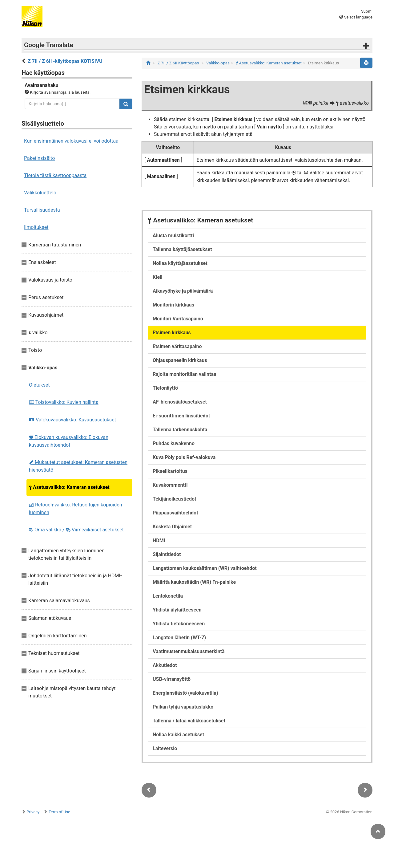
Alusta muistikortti (173, 235)
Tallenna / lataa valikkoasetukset (189, 721)
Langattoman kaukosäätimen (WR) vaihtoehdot (205, 568)
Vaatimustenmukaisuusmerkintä (189, 651)
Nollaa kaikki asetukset (178, 734)
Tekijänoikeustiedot (174, 499)
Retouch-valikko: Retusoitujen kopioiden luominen (75, 508)
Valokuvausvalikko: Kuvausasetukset (72, 420)
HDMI (159, 540)
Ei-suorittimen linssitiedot (181, 416)
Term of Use (59, 812)
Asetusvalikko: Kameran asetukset (69, 487)
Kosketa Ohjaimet (172, 527)
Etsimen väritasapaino (177, 346)
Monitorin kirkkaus (173, 305)
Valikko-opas (218, 63)
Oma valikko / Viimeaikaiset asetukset (76, 530)
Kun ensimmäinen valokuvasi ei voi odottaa (71, 141)
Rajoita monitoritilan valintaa (184, 374)
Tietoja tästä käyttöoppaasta (55, 175)
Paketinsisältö (39, 158)
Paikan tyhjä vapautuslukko (183, 707)
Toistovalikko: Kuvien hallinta (63, 402)
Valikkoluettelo (40, 193)
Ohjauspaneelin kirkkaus (180, 360)
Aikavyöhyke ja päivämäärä (183, 291)
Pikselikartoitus (170, 471)
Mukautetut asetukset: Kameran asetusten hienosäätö (78, 466)
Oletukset (39, 385)
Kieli (158, 277)
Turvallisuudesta (42, 210)
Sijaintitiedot (167, 554)
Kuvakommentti (170, 485)
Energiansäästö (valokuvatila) (185, 693)
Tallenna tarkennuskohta (180, 430)
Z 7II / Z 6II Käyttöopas (178, 63)
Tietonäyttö (165, 388)
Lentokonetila (168, 596)
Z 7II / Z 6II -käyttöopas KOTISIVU (65, 61)
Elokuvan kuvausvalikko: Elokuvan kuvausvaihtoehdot (68, 441)
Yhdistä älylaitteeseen (177, 610)
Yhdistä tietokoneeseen (179, 624)
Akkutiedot (165, 665)
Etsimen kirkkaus (172, 332)
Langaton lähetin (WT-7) (179, 637)
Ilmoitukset (36, 227)
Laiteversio (165, 748)
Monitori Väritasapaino (178, 319)
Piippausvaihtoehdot (175, 513)
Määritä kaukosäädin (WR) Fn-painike (194, 582)
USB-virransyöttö (172, 679)
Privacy (32, 812)
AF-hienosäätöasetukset (180, 402)
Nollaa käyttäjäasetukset (180, 263)
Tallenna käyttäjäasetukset (182, 249)
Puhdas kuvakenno (174, 443)
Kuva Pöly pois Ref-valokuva (184, 457)
